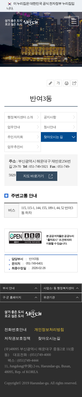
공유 (50, 83)
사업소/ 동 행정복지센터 (59, 288)
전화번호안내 (15, 330)
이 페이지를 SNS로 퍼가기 (74, 83)
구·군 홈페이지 (12, 297)
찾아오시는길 (49, 338)
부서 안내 (9, 288)
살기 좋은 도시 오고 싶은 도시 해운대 (21, 22)
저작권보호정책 (17, 338)
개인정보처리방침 (49, 330)
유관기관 (49, 297)
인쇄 (66, 83)
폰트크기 (58, 83)
